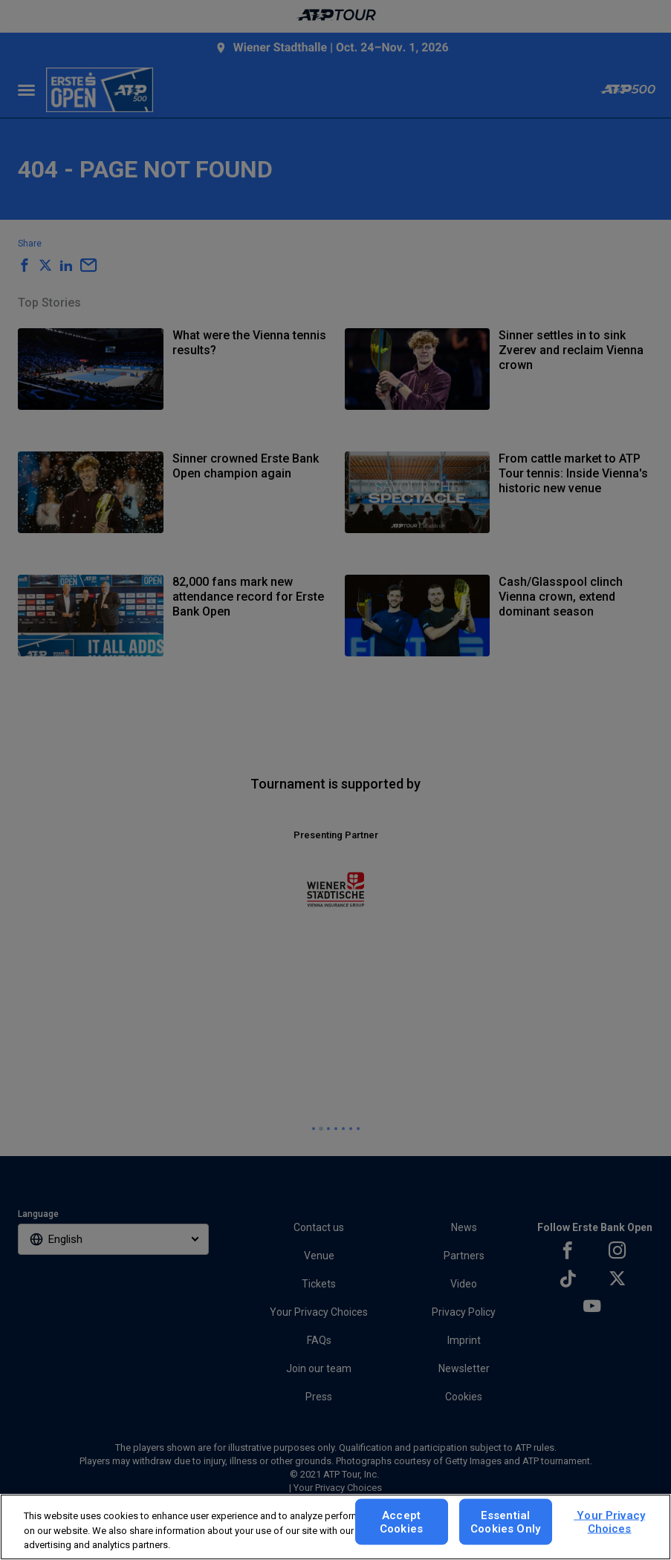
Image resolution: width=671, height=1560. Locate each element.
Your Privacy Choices (609, 1521)
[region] (335, 1527)
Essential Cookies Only (505, 1521)
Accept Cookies (401, 1521)
